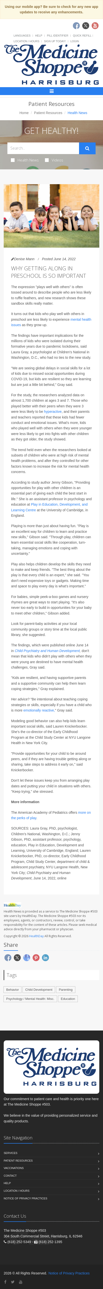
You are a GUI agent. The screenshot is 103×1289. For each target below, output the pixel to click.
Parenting (66, 990)
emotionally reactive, (39, 710)
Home (24, 113)
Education (68, 999)
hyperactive (53, 412)
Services (10, 1152)
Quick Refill (82, 35)
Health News (25, 160)
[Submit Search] (87, 148)
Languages (22, 35)
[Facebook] (5, 1282)
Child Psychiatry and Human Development (47, 651)
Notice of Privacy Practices (25, 1198)
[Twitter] (13, 1282)
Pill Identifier (57, 35)
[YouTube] (20, 1282)
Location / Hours (26, 41)
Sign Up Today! (55, 41)
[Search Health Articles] (43, 148)
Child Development (38, 990)
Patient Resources (48, 113)
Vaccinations (14, 1168)
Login (74, 41)
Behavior (12, 990)
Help (38, 35)
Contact (10, 1175)
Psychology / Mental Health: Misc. (30, 999)
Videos (54, 160)
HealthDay (36, 936)
